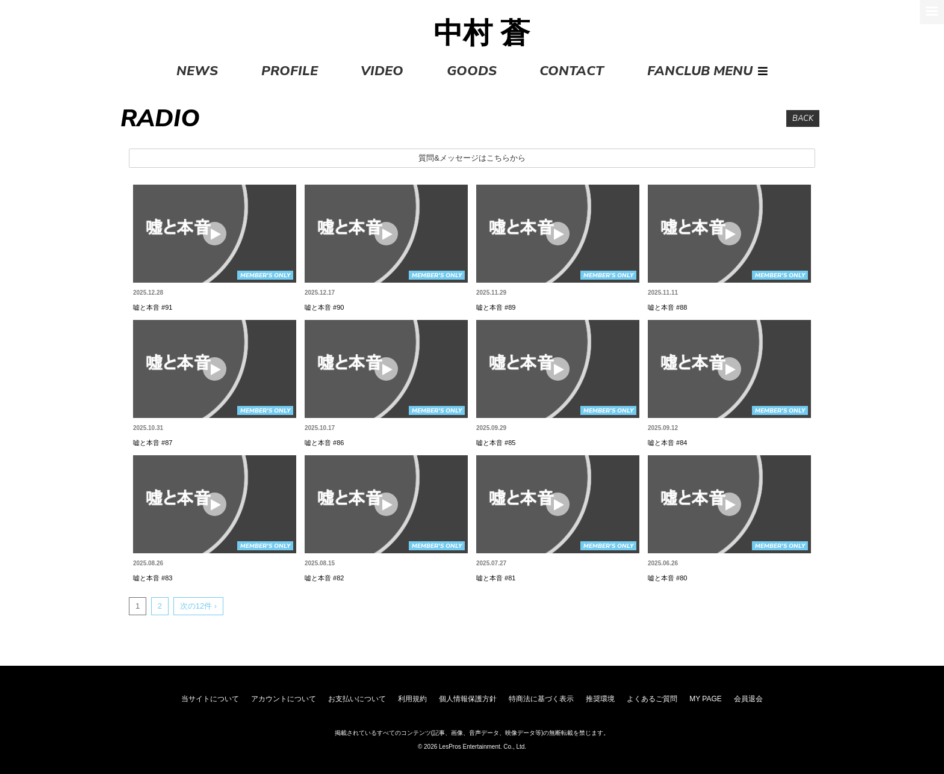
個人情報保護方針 (468, 699)
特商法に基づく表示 (541, 699)
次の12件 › (198, 605)
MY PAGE (705, 699)
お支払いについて (357, 699)
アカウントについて (283, 699)
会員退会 (748, 699)
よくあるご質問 (652, 699)
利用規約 (412, 699)
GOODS (472, 71)
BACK (802, 118)
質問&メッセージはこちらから (472, 157)
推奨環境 (600, 699)
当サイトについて (210, 699)
